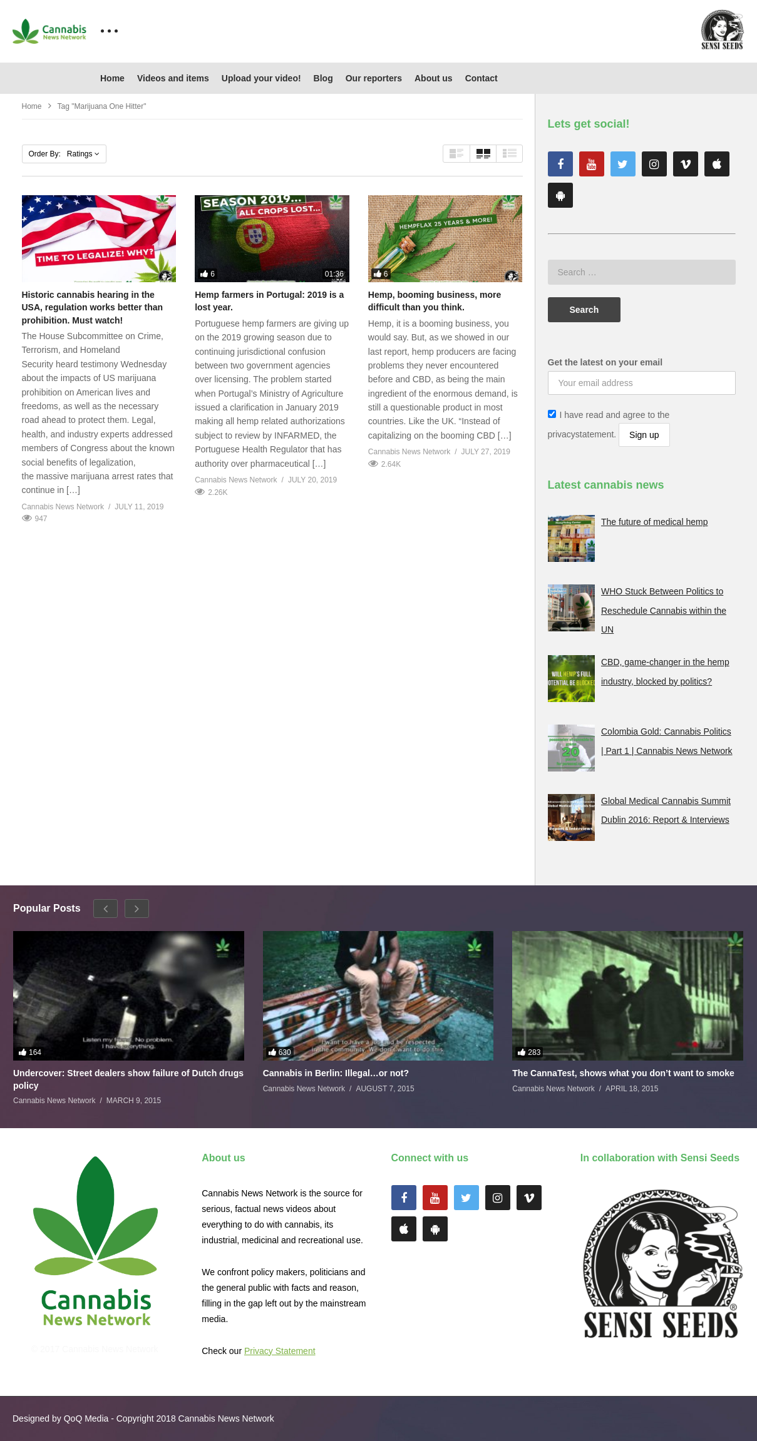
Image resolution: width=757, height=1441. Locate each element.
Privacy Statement (280, 1351)
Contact (481, 78)
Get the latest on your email (605, 362)
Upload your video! (261, 78)
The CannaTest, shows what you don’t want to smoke (623, 1073)
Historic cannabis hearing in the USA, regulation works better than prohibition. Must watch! (92, 307)
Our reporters (374, 78)
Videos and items (173, 78)
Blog (323, 78)
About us (434, 78)
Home (112, 78)
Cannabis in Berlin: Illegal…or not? (336, 1073)
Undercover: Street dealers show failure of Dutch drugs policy (128, 1079)
